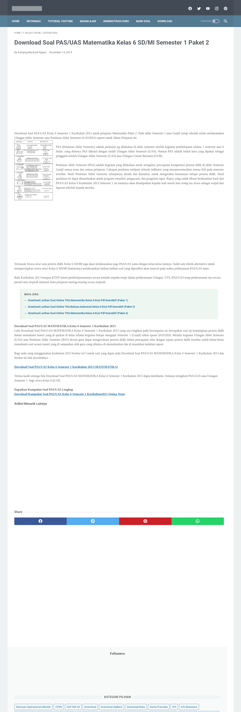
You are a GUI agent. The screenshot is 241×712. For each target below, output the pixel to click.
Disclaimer (77, 698)
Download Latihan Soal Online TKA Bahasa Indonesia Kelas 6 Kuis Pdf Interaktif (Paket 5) (81, 349)
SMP (207, 227)
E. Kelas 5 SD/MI (185, 305)
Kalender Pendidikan (184, 133)
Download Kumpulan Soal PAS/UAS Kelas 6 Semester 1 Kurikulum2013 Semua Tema (69, 445)
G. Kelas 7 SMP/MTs (188, 318)
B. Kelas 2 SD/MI (185, 285)
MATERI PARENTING (184, 148)
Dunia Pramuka (181, 105)
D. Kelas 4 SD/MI (185, 298)
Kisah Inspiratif (181, 141)
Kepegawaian (209, 133)
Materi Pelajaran (210, 148)
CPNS (214, 83)
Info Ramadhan (203, 112)
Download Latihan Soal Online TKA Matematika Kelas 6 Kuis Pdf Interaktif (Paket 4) (78, 355)
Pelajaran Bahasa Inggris (186, 169)
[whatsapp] (139, 572)
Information (179, 126)
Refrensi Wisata (181, 227)
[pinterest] (223, 4)
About (135, 698)
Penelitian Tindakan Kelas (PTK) (190, 191)
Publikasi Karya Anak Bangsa (189, 212)
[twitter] (196, 4)
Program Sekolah (182, 205)
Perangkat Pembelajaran (186, 198)
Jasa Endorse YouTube (204, 126)
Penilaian (219, 191)
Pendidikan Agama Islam (186, 176)
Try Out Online (180, 241)
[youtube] (205, 4)
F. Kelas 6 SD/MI (185, 312)
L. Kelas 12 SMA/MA (188, 351)
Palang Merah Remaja (185, 162)
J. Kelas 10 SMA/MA (188, 338)
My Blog (177, 155)
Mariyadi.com (126, 706)
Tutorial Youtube (206, 248)
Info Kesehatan (181, 112)
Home (18, 14)
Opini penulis (193, 155)
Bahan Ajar (90, 14)
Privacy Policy (95, 698)
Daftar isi (164, 698)
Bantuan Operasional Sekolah (189, 83)
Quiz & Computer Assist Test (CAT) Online (196, 220)
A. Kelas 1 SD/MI (185, 278)
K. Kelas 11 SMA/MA (188, 345)
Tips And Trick (203, 234)
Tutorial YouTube (62, 14)
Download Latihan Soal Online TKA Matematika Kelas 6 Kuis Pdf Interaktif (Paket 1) (78, 342)
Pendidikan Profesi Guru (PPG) (190, 184)
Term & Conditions (117, 698)
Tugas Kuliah (200, 241)
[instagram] (214, 4)
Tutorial (217, 241)
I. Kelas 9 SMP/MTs (187, 331)
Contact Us (149, 698)
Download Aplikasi (183, 98)
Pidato (209, 198)
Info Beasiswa (211, 105)
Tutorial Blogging (182, 248)
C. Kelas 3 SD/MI (185, 291)
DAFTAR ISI (178, 90)
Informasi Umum (197, 119)
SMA (197, 227)
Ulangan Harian (181, 256)
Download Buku (207, 98)
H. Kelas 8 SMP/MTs (188, 325)
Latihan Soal (201, 141)
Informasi (36, 14)
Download (167, 14)
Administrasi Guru (118, 14)
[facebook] (187, 4)
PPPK (208, 155)
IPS (197, 105)
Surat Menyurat (181, 234)
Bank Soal (146, 14)
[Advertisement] (85, 101)
